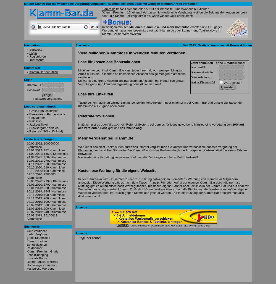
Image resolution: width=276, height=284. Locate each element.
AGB (227, 82)
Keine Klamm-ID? (203, 82)
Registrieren (37, 56)
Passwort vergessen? (47, 98)
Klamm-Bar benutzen (43, 72)
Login (33, 53)
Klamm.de (109, 9)
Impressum (37, 60)
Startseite (35, 49)
